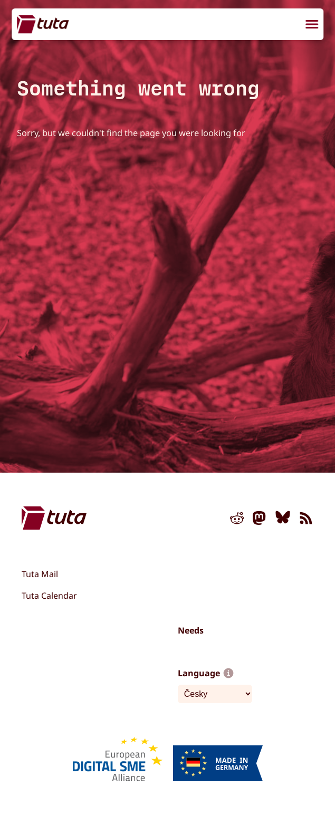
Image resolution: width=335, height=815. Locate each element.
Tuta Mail (40, 574)
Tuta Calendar (49, 595)
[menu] (311, 25)
